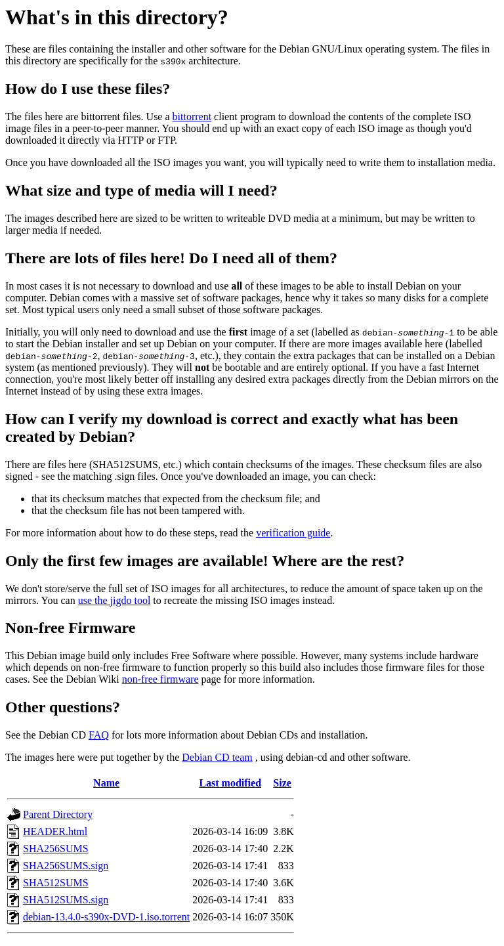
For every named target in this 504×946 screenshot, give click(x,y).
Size (282, 782)
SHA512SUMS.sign (65, 899)
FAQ (99, 735)
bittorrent (192, 116)
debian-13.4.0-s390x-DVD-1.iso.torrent (106, 916)
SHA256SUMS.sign (65, 865)
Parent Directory (58, 814)
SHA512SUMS (56, 882)
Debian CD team (217, 757)
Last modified (230, 782)
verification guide (293, 532)
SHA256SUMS (56, 848)
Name (106, 782)
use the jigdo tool (114, 600)
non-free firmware (160, 679)
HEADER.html (55, 831)
